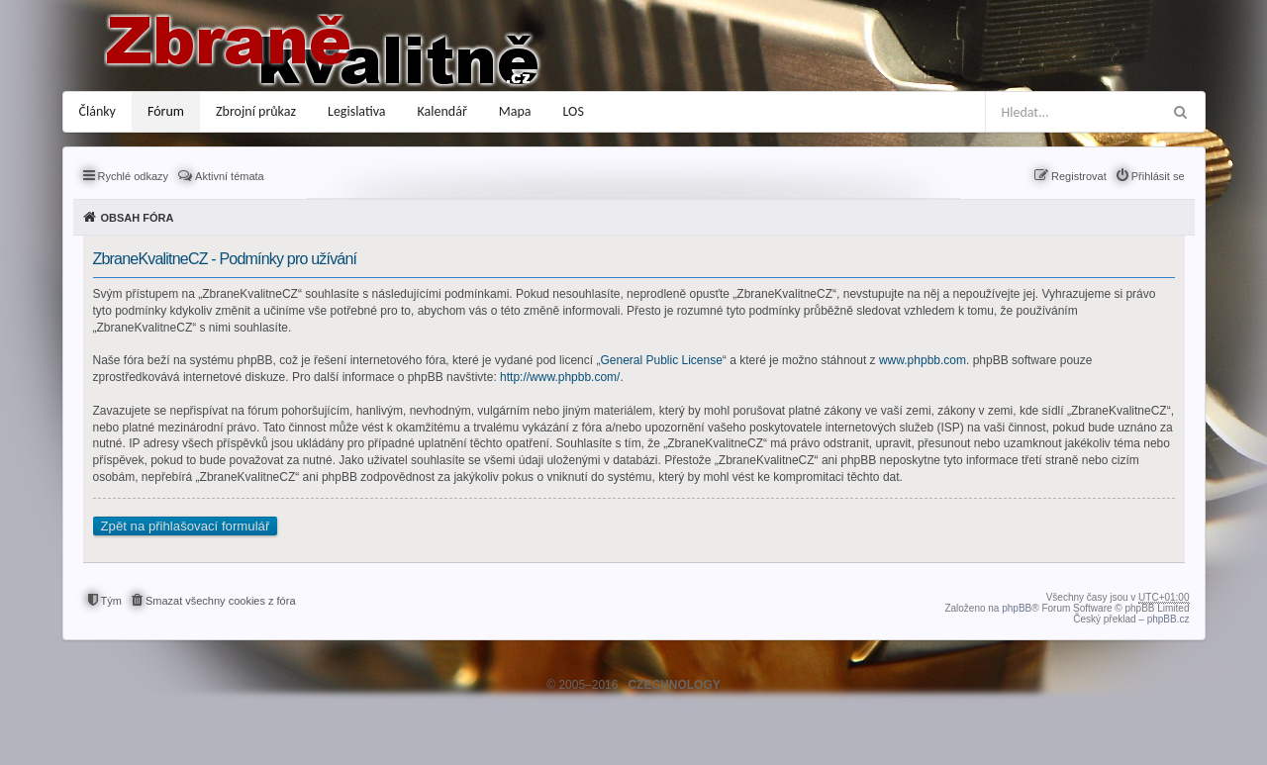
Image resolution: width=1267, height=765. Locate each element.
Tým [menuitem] (111, 601)
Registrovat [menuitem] (1079, 176)
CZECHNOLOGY (674, 685)
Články (97, 111)
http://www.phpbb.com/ (560, 377)
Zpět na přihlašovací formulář (185, 526)
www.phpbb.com (922, 360)
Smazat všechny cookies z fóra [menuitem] (221, 601)
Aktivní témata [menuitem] (229, 176)
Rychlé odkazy (133, 176)
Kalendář (442, 111)
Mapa (515, 111)
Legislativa (357, 111)
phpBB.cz (1168, 619)
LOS (573, 111)
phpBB (1016, 608)
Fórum (165, 111)
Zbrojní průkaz (256, 111)
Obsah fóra (137, 218)
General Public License (661, 360)
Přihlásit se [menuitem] (1158, 176)
